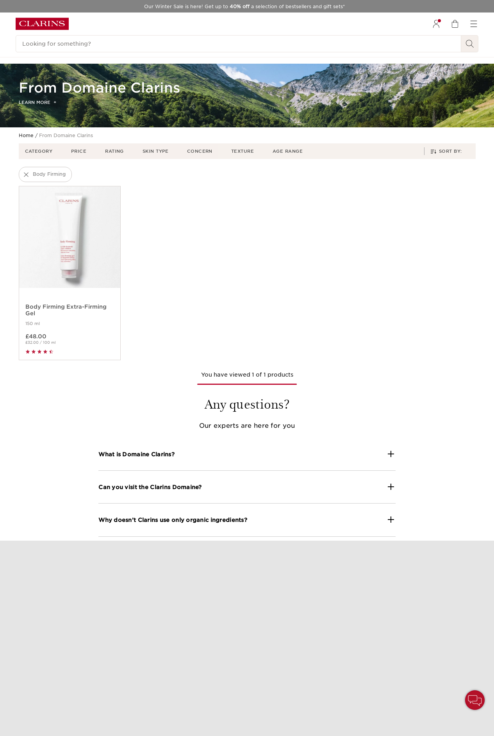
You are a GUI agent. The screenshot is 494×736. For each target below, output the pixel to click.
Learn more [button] (37, 102)
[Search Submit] (469, 43)
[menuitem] (436, 24)
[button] (42, 151)
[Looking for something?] (238, 43)
